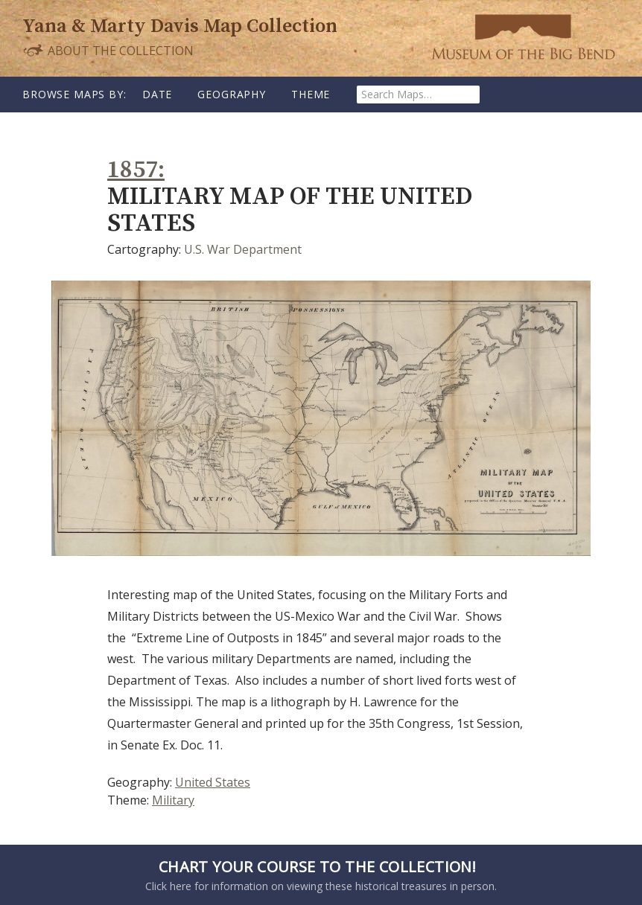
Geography (231, 94)
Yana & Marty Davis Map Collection (179, 26)
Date (157, 94)
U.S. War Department (243, 249)
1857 (132, 170)
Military (173, 800)
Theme (310, 94)
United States (212, 782)
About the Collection (108, 50)
